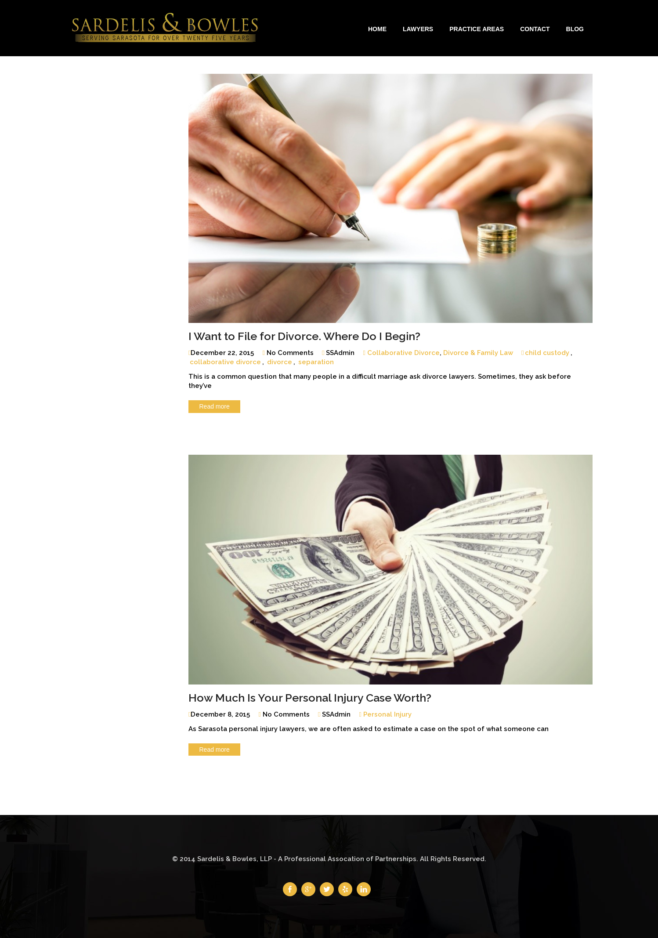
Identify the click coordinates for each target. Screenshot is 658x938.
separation (316, 362)
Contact (535, 29)
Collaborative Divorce (403, 353)
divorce (279, 362)
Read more (214, 406)
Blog (575, 29)
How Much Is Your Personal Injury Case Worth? (309, 697)
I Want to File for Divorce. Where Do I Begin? (304, 336)
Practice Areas (476, 29)
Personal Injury (387, 714)
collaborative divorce (225, 362)
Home (377, 29)
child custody (547, 353)
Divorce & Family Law (478, 353)
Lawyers (418, 29)
